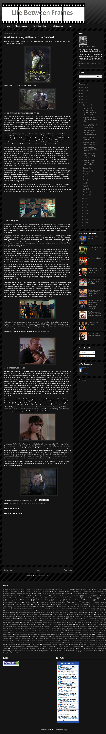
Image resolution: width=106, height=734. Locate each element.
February (86, 192)
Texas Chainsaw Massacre (54, 638)
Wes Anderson (97, 648)
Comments (84, 356)
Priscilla (38, 624)
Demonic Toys (69, 598)
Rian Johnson (26, 628)
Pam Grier (29, 622)
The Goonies (89, 640)
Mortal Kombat (60, 620)
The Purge (83, 644)
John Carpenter (44, 614)
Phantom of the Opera (83, 622)
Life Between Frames (88, 46)
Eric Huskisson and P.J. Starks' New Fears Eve (94, 281)
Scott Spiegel (99, 630)
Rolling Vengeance (30, 630)
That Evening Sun (70, 638)
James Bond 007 (65, 612)
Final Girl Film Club (100, 602)
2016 (83, 211)
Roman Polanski (41, 630)
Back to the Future (98, 589)
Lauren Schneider (58, 616)
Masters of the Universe (88, 618)
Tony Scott (14, 648)
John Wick (56, 614)
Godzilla (52, 606)
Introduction (6, 612)
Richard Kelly (35, 628)
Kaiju (91, 614)
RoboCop (94, 628)
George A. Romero (96, 604)
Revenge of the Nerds (14, 628)
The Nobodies (56, 644)
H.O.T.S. (102, 606)
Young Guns (6, 652)
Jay (92, 612)
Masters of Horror (75, 618)
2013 (83, 220)
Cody (21, 503)
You (103, 650)
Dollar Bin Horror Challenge (42, 600)
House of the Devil (65, 610)
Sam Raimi (62, 630)
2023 (83, 96)
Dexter (77, 598)
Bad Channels (8, 379)
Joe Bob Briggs (21, 614)
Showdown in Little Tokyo (40, 632)
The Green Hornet (99, 640)
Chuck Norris (77, 593)
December (86, 105)
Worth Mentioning (39, 26)
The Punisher (74, 644)
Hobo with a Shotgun (10, 610)
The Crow (44, 640)
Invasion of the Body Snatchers (25, 612)
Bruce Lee (6, 593)
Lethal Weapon (93, 616)
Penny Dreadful (62, 622)
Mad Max (37, 618)
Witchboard (29, 650)
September (87, 171)
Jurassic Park (72, 614)
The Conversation (35, 640)
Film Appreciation (21, 26)
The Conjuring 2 (39, 116)
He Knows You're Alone (57, 608)
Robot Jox (101, 628)
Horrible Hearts (30, 610)
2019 (83, 202)
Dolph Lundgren (58, 600)
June (85, 180)
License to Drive (29, 379)
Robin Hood (86, 628)
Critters (97, 596)
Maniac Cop (45, 618)
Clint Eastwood (18, 596)
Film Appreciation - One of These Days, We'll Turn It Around (94, 314)
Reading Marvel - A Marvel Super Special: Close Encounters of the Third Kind (94, 304)
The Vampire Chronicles (62, 646)
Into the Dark (98, 610)
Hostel (56, 610)
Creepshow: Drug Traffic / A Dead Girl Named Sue (89, 149)
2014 (83, 217)
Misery (14, 620)
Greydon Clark (63, 606)
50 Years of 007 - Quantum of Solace (94, 334)
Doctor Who (27, 600)
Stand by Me (56, 634)
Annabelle (50, 163)
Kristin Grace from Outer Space (43, 616)
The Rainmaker (93, 644)
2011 (83, 226)
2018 (83, 205)
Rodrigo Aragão (7, 630)
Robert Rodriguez (74, 628)
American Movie (49, 589)
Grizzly (71, 606)
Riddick (55, 628)
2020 (83, 199)
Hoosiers (21, 610)
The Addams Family (83, 638)
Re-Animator (26, 626)
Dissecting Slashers (12, 600)
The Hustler (46, 642)
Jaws (86, 612)
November (86, 108)
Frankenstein (26, 604)
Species (38, 634)
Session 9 (12, 632)
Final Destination (19, 257)
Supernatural (84, 636)
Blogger (65, 729)
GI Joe (22, 606)
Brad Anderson (77, 591)
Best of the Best (15, 591)
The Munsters (46, 644)
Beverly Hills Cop (27, 591)
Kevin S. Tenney (101, 614)
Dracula (79, 600)
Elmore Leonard (8, 602)
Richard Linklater (46, 628)
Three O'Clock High (96, 646)
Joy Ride (63, 614)
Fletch (17, 604)
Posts (83, 353)
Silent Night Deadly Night (70, 632)
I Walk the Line (78, 610)
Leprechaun (69, 616)
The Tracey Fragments (48, 646)
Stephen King (87, 634)
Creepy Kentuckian (88, 596)
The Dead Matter (53, 640)
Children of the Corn (55, 593)
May (84, 183)
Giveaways (38, 606)
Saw (70, 630)
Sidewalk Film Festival (55, 632)
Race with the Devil (95, 624)
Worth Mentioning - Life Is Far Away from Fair (89, 155)
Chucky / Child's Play (91, 593)
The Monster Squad (23, 644)
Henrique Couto (92, 608)
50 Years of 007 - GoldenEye (93, 323)
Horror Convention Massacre (44, 610)
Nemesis (81, 620)
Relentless (54, 626)
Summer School (56, 636)
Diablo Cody (85, 598)
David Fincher (15, 598)
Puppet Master (67, 624)
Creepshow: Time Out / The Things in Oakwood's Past (89, 162)
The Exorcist (36, 153)
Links (70, 26)
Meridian (66, 377)
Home (8, 26)
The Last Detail (87, 642)
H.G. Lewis (94, 606)
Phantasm (71, 622)
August (85, 174)
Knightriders (29, 616)
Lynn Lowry (29, 618)
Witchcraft (37, 651)
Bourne (68, 591)
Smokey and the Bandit (21, 634)
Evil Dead (33, 290)
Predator (30, 624)
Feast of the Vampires (54, 602)
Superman (75, 636)
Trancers (31, 648)
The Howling (37, 642)
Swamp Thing (94, 636)
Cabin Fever (15, 593)
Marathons (55, 618)
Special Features (56, 26)
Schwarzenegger (87, 630)
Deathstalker (59, 598)
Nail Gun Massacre (72, 620)
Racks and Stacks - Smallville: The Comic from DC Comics (94, 292)
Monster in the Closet (47, 620)
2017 (83, 208)
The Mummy (35, 644)
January (86, 195)
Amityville (77, 589)
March (85, 189)
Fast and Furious (30, 602)
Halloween (6, 608)
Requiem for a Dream (86, 626)
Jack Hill (37, 612)
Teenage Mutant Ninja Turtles (20, 638)
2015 (83, 214)
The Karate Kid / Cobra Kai (72, 642)
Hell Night (67, 608)
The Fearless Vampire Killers (76, 640)
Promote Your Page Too (85, 373)
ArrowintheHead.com (42, 331)
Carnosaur (37, 593)
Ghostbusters (7, 606)
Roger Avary (18, 630)
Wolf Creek (46, 650)
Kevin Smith (10, 616)
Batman (5, 591)
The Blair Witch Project (96, 638)
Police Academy (13, 624)
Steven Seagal (100, 634)
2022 (83, 99)
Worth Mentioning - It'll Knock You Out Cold (89, 119)
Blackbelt (62, 371)
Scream (5, 632)
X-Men (97, 650)
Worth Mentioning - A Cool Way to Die (89, 143)
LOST (22, 618)
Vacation (60, 648)
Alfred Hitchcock (32, 589)
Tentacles (40, 638)
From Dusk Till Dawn (60, 604)
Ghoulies (15, 606)
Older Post (67, 570)
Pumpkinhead (57, 624)
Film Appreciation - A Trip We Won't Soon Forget (89, 126)
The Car (15, 640)
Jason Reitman (78, 612)
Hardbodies (16, 608)
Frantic (35, 604)
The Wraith (86, 646)
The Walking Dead (75, 646)
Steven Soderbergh (9, 636)
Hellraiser (81, 608)
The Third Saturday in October (31, 646)
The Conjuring (26, 116)
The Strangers (16, 646)
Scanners (77, 630)
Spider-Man (46, 634)
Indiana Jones (88, 610)
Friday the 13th (45, 604)
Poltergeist (23, 624)
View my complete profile (87, 66)
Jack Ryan (55, 612)
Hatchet (46, 608)
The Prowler (65, 644)
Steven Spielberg (22, 636)
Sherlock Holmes (27, 632)
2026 (83, 87)
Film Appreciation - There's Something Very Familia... (89, 112)
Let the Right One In (80, 616)
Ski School (16, 379)
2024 (83, 93)
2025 (83, 90)
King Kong (20, 616)
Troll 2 (46, 648)
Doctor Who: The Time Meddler (88, 138)
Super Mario (66, 636)
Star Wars (71, 634)
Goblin (46, 606)
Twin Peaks (53, 648)
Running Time (52, 630)
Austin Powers (87, 589)
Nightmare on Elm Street (11, 622)
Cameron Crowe (26, 593)
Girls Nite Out (29, 606)
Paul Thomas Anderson (50, 622)
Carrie (44, 593)
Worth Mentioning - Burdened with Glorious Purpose (89, 132)
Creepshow (56, 224)
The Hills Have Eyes (9, 642)
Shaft (19, 632)
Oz (23, 622)
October (86, 168)
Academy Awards (21, 589)
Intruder (13, 612)
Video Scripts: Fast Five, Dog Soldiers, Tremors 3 (94, 270)
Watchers (88, 648)
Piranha (94, 622)
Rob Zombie (62, 628)
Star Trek (64, 634)
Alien (41, 589)
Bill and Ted (37, 591)
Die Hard (94, 598)
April (84, 186)
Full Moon (83, 604)
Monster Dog (36, 620)
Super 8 (6, 272)
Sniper (31, 634)
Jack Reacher (46, 612)
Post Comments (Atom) (41, 575)
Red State (46, 626)
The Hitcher (28, 642)
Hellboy (74, 608)
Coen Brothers (44, 596)
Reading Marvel (36, 626)
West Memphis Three (17, 650)
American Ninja (59, 589)
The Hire (19, 642)
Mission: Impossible (24, 620)
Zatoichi (15, 652)
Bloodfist (61, 591)
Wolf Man (55, 651)
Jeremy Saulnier (9, 614)
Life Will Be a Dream (95, 258)
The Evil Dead (58, 255)
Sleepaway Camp (94, 632)
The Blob (13, 224)
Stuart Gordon (36, 636)
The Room (101, 644)
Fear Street (42, 602)
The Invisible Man (57, 642)
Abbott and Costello (9, 589)
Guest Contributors (81, 606)
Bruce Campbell (14, 503)
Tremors (39, 648)
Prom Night (47, 624)
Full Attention (73, 604)
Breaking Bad (87, 591)
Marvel (63, 618)
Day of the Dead (39, 598)
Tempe (33, 638)
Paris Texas (39, 622)
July (84, 177)
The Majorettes (12, 644)
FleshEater (10, 604)
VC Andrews (80, 648)
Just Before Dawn (83, 614)
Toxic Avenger (23, 648)
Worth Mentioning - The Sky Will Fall (94, 248)
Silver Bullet (83, 632)
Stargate (78, 634)
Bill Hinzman (46, 591)
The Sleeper (6, 646)
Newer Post (8, 570)
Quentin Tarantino (81, 624)
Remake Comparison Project (68, 626)
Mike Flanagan (100, 618)
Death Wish (49, 598)
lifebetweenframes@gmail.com (89, 63)
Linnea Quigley (13, 618)
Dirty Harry (102, 598)
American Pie (69, 589)
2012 (83, 223)
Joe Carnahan (33, 614)
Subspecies (46, 636)
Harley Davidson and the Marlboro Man (32, 608)
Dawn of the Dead (27, 598)
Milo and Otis (6, 620)
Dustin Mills (99, 600)
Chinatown (68, 593)
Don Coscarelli (70, 600)
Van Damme (70, 648)
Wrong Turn (89, 650)
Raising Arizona (16, 626)
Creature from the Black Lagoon (60, 596)
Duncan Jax (89, 600)
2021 (83, 102)
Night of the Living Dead (95, 620)
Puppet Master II (57, 377)
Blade (54, 591)
